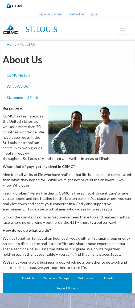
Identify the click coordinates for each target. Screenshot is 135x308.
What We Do (17, 86)
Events (109, 278)
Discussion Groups (56, 278)
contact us (76, 14)
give (94, 14)
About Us (27, 278)
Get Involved (87, 278)
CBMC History (19, 75)
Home (12, 44)
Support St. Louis (67, 288)
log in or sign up (50, 14)
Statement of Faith (22, 97)
